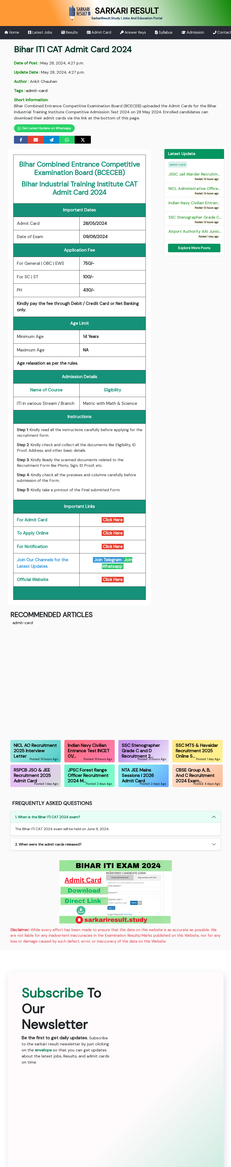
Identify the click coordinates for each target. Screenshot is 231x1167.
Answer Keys (133, 32)
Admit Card (99, 32)
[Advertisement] (115, 681)
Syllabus (164, 32)
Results (69, 32)
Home (11, 32)
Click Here (113, 533)
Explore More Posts (194, 248)
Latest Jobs (40, 32)
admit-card (36, 90)
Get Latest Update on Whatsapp (44, 128)
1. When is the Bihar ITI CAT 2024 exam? (47, 817)
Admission (193, 32)
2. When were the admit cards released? (48, 844)
